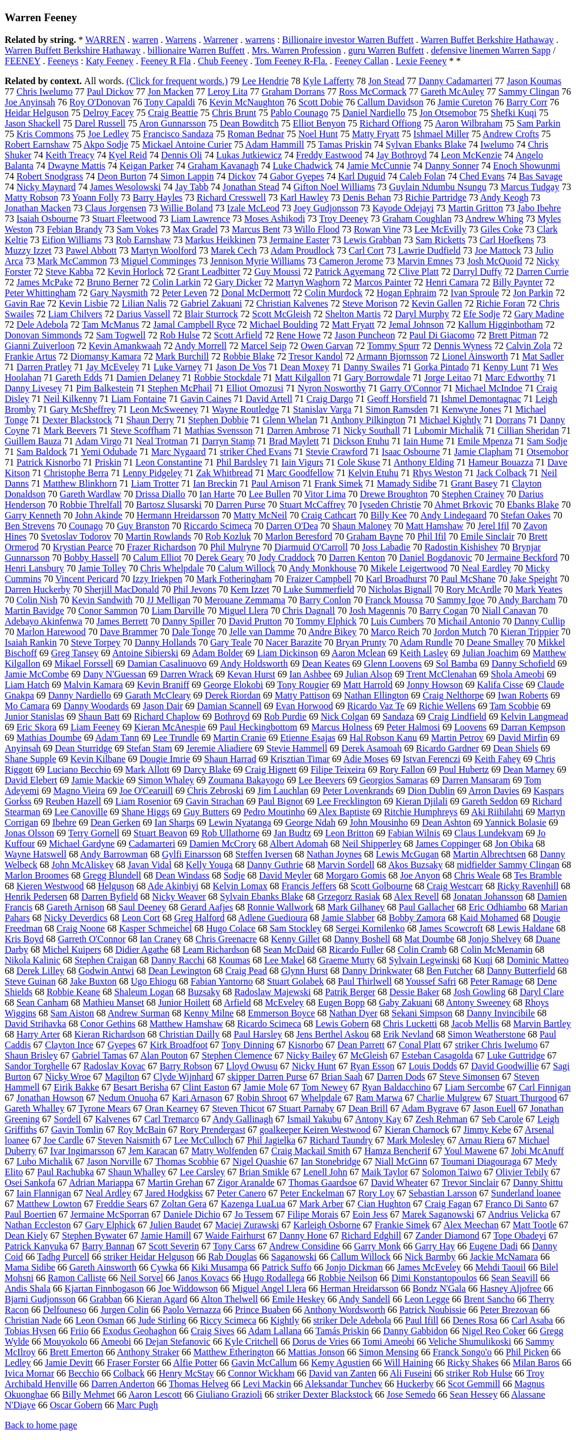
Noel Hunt (318, 134)
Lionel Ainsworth (475, 356)
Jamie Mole (266, 1087)
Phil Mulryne (235, 547)
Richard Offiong (390, 123)
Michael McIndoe (488, 388)
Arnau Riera (481, 1140)
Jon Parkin (533, 293)
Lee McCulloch (203, 1140)
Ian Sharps (175, 822)
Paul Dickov (110, 92)
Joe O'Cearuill (146, 791)
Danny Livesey (33, 388)
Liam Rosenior (143, 801)
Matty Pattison (302, 695)
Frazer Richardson (162, 547)
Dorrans (510, 420)
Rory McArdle (473, 589)
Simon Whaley (166, 780)
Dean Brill (368, 1108)
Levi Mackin (267, 1384)
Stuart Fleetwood (124, 219)
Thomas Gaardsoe (322, 1183)
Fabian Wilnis (414, 833)
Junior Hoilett (184, 1002)
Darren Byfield (109, 897)
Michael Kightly (450, 420)
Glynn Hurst (304, 971)
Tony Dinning (248, 1045)
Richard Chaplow (167, 716)
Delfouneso (64, 1310)
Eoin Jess (370, 1214)
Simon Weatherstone (486, 1034)
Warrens (181, 40)
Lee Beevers (321, 780)
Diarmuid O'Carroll (311, 547)
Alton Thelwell (229, 1299)
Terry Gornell (93, 833)
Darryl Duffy (477, 272)
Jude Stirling (162, 1320)
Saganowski (294, 1257)
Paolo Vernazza (192, 1310)
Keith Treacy (69, 155)
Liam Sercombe (475, 1087)
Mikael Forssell (83, 664)
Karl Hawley (304, 197)
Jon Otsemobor (448, 113)
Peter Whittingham (40, 293)
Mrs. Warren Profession (296, 50)
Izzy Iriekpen (157, 579)
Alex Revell (416, 897)
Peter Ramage (496, 981)
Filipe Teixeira (338, 769)
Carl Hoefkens (507, 240)
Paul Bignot (280, 801)
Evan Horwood (304, 706)
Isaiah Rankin (30, 642)
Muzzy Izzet (28, 250)
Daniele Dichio (191, 1214)
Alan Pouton (164, 1055)
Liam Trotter (155, 483)
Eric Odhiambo (497, 907)
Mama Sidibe (30, 1267)
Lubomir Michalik (449, 430)
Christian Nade (33, 1320)
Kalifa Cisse (500, 685)
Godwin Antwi (106, 971)
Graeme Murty (347, 960)
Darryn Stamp (228, 441)
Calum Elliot (157, 558)
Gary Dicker (238, 282)
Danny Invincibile (501, 1013)
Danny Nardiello (79, 695)
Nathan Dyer (353, 1013)
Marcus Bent (256, 229)
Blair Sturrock (211, 314)
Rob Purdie (285, 716)
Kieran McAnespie (169, 727)
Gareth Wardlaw (90, 494)
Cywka (164, 1267)
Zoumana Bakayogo (246, 780)
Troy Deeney (343, 219)
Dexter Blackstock (77, 420)
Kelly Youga (209, 865)
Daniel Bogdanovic (435, 558)
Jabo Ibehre (539, 208)
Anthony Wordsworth (344, 1310)
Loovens (470, 727)
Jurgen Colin (125, 1310)
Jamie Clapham (483, 452)
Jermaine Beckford (522, 558)
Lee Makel (284, 960)
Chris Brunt (234, 113)
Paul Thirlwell (365, 981)
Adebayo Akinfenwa (43, 621)
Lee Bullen (270, 494)
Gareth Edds (78, 378)
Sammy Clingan (529, 92)
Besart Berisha (140, 1087)
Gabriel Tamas (99, 1055)
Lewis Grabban (372, 240)
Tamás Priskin (342, 1331)
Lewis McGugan (407, 854)
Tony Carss (234, 1246)
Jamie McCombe (37, 674)
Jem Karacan (152, 1151)
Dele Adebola (42, 325)
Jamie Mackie (97, 780)
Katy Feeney (110, 61)
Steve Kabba (69, 272)
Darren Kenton (357, 558)
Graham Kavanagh (223, 166)
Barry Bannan (108, 1246)
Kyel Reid (127, 155)
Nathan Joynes (334, 854)
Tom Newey (325, 1087)
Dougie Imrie (164, 759)
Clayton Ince (69, 1045)
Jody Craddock (286, 558)
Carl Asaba (532, 1320)
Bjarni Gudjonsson (40, 1299)
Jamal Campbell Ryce (194, 325)
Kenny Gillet (295, 939)
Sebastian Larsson (443, 1193)
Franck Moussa (393, 600)
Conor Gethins (107, 1024)
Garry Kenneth (33, 515)
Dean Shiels (515, 748)
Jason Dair (163, 706)
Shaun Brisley (31, 1055)
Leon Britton (349, 833)
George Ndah (310, 822)
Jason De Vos (241, 367)
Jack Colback (502, 473)
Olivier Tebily (522, 1172)
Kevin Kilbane (98, 759)
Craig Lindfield (457, 716)
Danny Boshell (362, 939)
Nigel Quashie (259, 1161)
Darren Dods (401, 1077)
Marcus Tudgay (530, 187)
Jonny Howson (435, 685)
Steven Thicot (238, 1108)
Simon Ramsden (396, 409)
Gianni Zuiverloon (40, 346)
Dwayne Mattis (76, 166)
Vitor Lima (325, 494)
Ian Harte (217, 494)
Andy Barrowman (114, 854)
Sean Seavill (514, 1278)
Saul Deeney (142, 907)
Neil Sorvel (141, 1278)
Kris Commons (45, 134)
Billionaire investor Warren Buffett (348, 40)
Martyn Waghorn (308, 282)
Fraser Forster (133, 1363)
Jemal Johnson (416, 325)
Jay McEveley (112, 367)
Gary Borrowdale (378, 378)
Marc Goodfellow (300, 473)
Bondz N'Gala (438, 1288)
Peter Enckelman (312, 1193)
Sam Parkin (538, 123)
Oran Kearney (171, 1108)
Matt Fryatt (353, 325)
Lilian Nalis (144, 303)
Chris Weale (477, 875)
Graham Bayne (375, 536)
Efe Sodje (481, 314)
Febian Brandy (75, 229)
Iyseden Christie (390, 505)
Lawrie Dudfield (429, 250)
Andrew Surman (138, 1013)
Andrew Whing (494, 219)
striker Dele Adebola (352, 1320)
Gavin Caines (206, 399)
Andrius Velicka (518, 1214)
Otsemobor (547, 452)
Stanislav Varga (322, 409)
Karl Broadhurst (396, 579)
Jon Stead (386, 81)
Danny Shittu (538, 1183)
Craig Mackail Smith (310, 1151)
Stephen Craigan (106, 960)
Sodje (234, 875)
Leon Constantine (168, 462)
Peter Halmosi (413, 727)
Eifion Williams (72, 240)
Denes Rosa (474, 1320)
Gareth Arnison (75, 907)
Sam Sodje (547, 441)
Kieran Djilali (421, 801)
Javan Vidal (150, 865)
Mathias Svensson (218, 430)
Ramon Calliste (77, 1278)
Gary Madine (539, 314)
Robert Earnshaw (37, 144)
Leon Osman (99, 1320)
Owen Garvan (327, 346)
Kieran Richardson (109, 1034)
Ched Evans (482, 176)
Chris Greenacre (226, 939)
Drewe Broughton (394, 494)
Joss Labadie (386, 547)
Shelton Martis (353, 314)
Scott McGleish (281, 314)
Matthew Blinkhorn (80, 483)
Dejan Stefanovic (178, 1341)
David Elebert (31, 780)
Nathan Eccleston (38, 1225)
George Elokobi (233, 685)
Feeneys (63, 61)
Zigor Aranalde (245, 1183)
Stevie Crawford (336, 452)
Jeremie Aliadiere (219, 748)
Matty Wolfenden (224, 1151)
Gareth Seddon (490, 801)
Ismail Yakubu (314, 1119)
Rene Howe (299, 335)
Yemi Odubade (109, 452)
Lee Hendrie (265, 81)
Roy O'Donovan (100, 102)
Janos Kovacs (203, 1278)
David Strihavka (35, 1024)
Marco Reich (395, 632)
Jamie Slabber (348, 918)
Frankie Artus (30, 356)
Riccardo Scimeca (218, 526)
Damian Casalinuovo (167, 664)
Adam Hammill (274, 144)
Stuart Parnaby (306, 1108)
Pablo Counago (299, 113)
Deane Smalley (495, 642)
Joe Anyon (420, 875)
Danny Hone (303, 1236)
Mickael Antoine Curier (187, 144)
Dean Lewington (179, 971)
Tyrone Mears (104, 1108)
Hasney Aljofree (510, 1288)
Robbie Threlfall (90, 505)
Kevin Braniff (163, 685)
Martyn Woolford (164, 250)
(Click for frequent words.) (177, 81)
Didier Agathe (141, 950)
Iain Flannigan (43, 1193)
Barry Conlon (325, 600)
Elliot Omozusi (254, 388)
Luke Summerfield (319, 589)
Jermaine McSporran (110, 1214)
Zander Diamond (447, 1236)
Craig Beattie (173, 113)
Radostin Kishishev (461, 547)
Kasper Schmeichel (155, 928)
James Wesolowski (125, 187)
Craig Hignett (271, 769)
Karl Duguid (361, 176)
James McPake (44, 282)
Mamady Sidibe (407, 483)
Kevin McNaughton (247, 102)
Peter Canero (241, 1193)
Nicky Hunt (314, 1066)
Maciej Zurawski (247, 1225)
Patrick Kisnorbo (48, 462)
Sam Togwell (120, 335)
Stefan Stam (149, 748)
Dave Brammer (129, 632)
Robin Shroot (262, 1098)
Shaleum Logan (144, 992)
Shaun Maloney (362, 526)
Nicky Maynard (46, 187)
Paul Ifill (421, 1320)
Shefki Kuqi (514, 113)
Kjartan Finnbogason (104, 1288)
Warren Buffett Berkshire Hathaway (73, 50)
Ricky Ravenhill (527, 886)
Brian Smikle (264, 1172)
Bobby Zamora (417, 918)
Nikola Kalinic (33, 960)
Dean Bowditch (249, 123)
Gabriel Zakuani (211, 303)
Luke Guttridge (516, 1055)
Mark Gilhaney (356, 907)
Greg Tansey (75, 653)
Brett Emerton (76, 1352)
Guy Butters (206, 812)
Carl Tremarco (171, 1119)
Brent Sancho (489, 1299)
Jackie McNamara (504, 1257)
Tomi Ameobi (388, 1341)
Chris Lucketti (410, 1024)
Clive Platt (419, 272)
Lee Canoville (80, 812)
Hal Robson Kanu (383, 738)
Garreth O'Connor (91, 939)
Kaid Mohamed (489, 918)
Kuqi (483, 960)
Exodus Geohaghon (139, 1331)
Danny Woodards (96, 706)
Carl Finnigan (545, 1087)
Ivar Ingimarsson (82, 1151)
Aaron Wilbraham (468, 123)
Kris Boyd (24, 939)
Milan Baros (536, 1363)
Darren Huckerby (38, 589)
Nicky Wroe (68, 1077)
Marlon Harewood (51, 632)
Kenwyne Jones (471, 409)
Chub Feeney (223, 61)
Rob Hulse (179, 335)
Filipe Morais (312, 1214)
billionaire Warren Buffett (196, 50)
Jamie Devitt (68, 1363)
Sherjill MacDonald (122, 589)
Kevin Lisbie (83, 303)
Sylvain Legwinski (424, 960)
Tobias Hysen (30, 1331)
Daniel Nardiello (373, 113)
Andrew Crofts (510, 134)
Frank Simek (338, 483)
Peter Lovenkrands (357, 791)
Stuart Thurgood (526, 1098)
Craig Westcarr (455, 886)
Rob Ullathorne (230, 833)
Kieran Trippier (529, 632)
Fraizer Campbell (319, 579)
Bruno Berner (113, 282)
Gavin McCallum (264, 1363)
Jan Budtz (292, 833)
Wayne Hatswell (35, 854)
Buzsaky (204, 992)
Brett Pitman (513, 335)
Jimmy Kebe (487, 1130)
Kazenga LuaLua (253, 1204)
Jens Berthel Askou (332, 1034)
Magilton (122, 1077)
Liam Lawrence (200, 219)
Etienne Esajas (307, 738)
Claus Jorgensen (115, 208)
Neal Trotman (161, 441)
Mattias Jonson (316, 1352)
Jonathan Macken (38, 208)
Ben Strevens (30, 526)
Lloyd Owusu (252, 1066)
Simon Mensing (389, 1352)
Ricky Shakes (473, 1363)
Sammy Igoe (461, 600)
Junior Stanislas (34, 716)
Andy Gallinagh (242, 1119)
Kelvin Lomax (240, 886)
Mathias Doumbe (49, 738)
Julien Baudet (175, 1225)
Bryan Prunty (361, 642)
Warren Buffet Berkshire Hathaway (487, 40)
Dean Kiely (26, 1236)
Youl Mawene (470, 1151)
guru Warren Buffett (386, 50)
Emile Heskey (298, 1299)
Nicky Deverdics (76, 918)
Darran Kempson (533, 727)
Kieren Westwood (50, 886)
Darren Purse (240, 505)
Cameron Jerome (351, 261)
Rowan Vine (377, 229)
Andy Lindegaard (454, 515)
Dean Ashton (446, 822)
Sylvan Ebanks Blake (425, 144)
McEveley (284, 1002)
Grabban (105, 1299)
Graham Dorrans (293, 92)
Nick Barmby (430, 1257)
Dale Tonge (193, 632)
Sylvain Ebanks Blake (261, 897)
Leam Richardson (215, 950)
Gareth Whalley (34, 1108)
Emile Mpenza (485, 441)
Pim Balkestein (104, 388)
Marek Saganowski (438, 1214)
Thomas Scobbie (186, 1161)
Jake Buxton (93, 981)
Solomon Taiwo (451, 1172)
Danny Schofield (523, 664)
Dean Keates (325, 664)
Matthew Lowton (49, 1204)
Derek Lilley (40, 971)
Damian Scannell (229, 706)
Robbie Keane (73, 992)
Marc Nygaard (178, 452)
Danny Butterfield (521, 971)
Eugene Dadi (493, 1246)
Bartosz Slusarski (169, 505)
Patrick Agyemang (350, 272)
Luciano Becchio (79, 769)
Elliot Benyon (319, 123)
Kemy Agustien (340, 1363)
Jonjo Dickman (353, 1267)
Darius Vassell (143, 314)
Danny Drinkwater (377, 971)
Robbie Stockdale (227, 378)
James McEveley (429, 1267)
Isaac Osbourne (411, 452)
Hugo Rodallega (273, 1278)
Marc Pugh (137, 1405)
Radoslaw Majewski (272, 992)
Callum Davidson (390, 102)
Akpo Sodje (106, 144)
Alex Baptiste (344, 812)
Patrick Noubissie (432, 1310)
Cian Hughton (384, 1204)
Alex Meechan (471, 1225)
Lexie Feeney (421, 61)
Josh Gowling (479, 992)
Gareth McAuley (452, 92)
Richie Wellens (447, 706)
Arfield (237, 1002)
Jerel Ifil (494, 526)
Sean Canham (42, 1002)
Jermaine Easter (299, 240)
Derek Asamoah (371, 748)
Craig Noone (80, 928)
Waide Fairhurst (235, 1236)
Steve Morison (370, 303)
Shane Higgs (145, 812)
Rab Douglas (232, 1257)
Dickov (242, 176)
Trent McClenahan (441, 674)
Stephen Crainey (473, 494)
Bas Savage (540, 176)
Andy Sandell (365, 1299)
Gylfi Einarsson (191, 854)
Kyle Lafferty (328, 81)
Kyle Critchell (251, 1341)
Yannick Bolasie (516, 822)
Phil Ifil (431, 536)
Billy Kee (389, 515)
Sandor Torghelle (37, 1066)
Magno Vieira (79, 791)
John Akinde (98, 515)
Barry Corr (527, 102)
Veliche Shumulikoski (469, 1341)
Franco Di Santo (516, 1204)
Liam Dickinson (287, 653)
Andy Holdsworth (254, 664)
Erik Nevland (408, 1034)
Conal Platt (420, 1045)
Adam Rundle (426, 642)
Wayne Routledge (245, 409)
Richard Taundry (340, 1140)
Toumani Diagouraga (481, 1161)
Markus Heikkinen (220, 240)
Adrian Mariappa (101, 1183)
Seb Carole (503, 1119)
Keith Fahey (498, 759)
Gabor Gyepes (297, 176)
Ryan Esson (372, 1066)
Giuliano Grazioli (229, 1394)
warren (145, 40)
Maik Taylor (384, 1172)
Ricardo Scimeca (269, 1024)
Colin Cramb (422, 950)
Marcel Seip (264, 346)
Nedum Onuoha (128, 1098)
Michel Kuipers (71, 950)
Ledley (18, 1363)
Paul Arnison (275, 483)
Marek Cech (234, 250)
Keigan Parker (146, 166)
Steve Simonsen (469, 1077)
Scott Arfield (238, 335)
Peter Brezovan (509, 1310)
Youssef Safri (430, 981)
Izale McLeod (253, 208)
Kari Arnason (197, 1098)
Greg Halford (199, 918)
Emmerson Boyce (281, 1013)
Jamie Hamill (166, 1236)
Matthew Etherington (234, 1352)
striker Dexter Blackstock (325, 1394)
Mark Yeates (538, 589)
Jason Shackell (33, 123)
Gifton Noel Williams (334, 187)
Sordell (67, 1119)
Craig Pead (246, 971)
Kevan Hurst (251, 674)
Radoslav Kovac (114, 1066)
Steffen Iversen (263, 854)
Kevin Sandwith (102, 600)
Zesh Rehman (441, 1119)
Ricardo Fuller (356, 950)
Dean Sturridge (83, 748)
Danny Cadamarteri (456, 81)
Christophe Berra (76, 473)
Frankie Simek (402, 1225)
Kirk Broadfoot (179, 1045)
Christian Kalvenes (292, 303)
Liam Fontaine (139, 399)
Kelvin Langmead (534, 716)
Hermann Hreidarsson (177, 515)
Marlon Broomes (37, 875)
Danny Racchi (178, 960)
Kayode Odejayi (403, 208)
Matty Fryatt (375, 134)
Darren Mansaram (476, 780)
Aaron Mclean (359, 653)
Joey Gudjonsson (326, 208)
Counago (86, 526)
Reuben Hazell (73, 801)
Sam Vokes (137, 229)
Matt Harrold (367, 685)
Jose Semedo (411, 1394)
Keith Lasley (424, 653)
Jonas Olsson (29, 833)
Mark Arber (321, 1204)
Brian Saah (342, 1077)
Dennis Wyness (463, 346)
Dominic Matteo (537, 960)
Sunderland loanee (526, 1193)
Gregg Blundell (112, 875)
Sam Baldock (41, 452)
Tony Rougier (303, 685)
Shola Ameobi (517, 674)
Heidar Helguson (37, 113)
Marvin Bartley (542, 1024)
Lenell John (325, 1172)
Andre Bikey (332, 632)
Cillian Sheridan (528, 430)
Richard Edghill (371, 1236)
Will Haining (408, 1363)
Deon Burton (121, 176)
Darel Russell (100, 123)
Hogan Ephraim (407, 293)
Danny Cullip (539, 621)
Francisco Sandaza (178, 134)
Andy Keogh (504, 197)
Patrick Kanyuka (36, 1246)
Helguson (116, 886)
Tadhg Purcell (63, 1257)
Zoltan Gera (184, 1204)
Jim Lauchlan (283, 791)
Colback (128, 1373)
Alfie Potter (195, 1363)
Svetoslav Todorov (76, 536)
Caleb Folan (422, 176)
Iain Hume (424, 441)
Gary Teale (230, 642)
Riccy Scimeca (228, 1320)
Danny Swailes (371, 367)
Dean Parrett (360, 1045)
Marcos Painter (382, 282)
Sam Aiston (72, 1013)
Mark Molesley (416, 1140)
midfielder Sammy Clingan (508, 865)
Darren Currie (542, 272)
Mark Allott (147, 769)
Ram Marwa (379, 1098)
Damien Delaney (148, 378)
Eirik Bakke (76, 1087)
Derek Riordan (233, 695)
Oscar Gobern (76, 1405)
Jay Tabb (192, 187)
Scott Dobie (320, 102)
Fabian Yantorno (222, 981)
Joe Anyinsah (30, 102)
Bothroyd (231, 716)
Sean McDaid (289, 950)
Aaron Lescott (155, 1394)
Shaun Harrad (230, 759)
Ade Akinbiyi (173, 886)
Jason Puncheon (365, 335)
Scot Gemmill (474, 1384)
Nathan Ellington (376, 695)
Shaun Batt (99, 716)
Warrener (220, 40)
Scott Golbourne (381, 886)
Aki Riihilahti (497, 812)
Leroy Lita (228, 92)
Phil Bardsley (242, 462)
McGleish (368, 1055)
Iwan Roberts (523, 695)
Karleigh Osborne (327, 1225)
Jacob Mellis (475, 1024)
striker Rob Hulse (479, 1373)
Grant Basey (474, 483)
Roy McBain (142, 1130)
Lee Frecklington (349, 801)
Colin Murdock (333, 293)
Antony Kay (378, 1119)
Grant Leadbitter (209, 272)
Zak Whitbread (224, 473)
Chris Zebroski (215, 791)
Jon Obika (514, 844)
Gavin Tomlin (77, 1130)
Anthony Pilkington (368, 420)
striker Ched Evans (256, 452)
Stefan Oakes (526, 515)
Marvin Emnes (425, 261)
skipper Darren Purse (267, 1077)
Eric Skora (36, 727)
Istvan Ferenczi (431, 759)
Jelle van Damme (262, 632)
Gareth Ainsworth (102, 1267)
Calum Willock (246, 568)
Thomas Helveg (199, 1384)
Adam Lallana (275, 1331)
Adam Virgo (98, 441)
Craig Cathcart (329, 515)
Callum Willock (361, 1257)
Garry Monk (377, 1246)
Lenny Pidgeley (152, 473)
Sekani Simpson (422, 1013)
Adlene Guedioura (273, 918)
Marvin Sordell (345, 865)
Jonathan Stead (250, 187)
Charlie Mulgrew (449, 1098)
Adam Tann (117, 738)
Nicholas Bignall (400, 589)
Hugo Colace (230, 928)
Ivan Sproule (475, 293)
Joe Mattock (498, 250)
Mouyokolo (66, 1341)
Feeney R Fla (166, 61)
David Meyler (285, 875)
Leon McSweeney (164, 409)
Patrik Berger (350, 992)
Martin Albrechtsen (489, 854)
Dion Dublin (431, 791)
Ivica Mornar (29, 1373)
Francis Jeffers (308, 886)
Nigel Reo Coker (493, 1331)
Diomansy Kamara (106, 356)
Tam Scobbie (514, 706)
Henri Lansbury (34, 568)
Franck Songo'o (462, 1352)
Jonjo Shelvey (494, 939)
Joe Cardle (64, 1140)
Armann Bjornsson (392, 356)
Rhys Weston (437, 473)
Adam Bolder (217, 653)
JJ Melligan (168, 600)
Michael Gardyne (82, 844)
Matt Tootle (534, 1225)
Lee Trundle (176, 738)
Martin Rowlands (158, 536)
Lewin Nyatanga (240, 822)
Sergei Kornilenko (370, 928)
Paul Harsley (258, 1034)
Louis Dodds (433, 1066)
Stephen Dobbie (218, 420)
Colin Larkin (176, 282)
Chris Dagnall (308, 611)
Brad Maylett (294, 441)
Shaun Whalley (137, 1172)
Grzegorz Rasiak (348, 897)
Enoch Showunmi (526, 166)
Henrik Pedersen (36, 897)
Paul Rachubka (65, 1172)
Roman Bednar (256, 134)
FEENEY (23, 61)
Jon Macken (171, 92)
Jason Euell (494, 1108)
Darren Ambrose (298, 430)
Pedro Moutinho (274, 812)
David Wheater (399, 1183)
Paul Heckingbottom (258, 727)
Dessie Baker (414, 992)
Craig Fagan (448, 1204)
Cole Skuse (358, 462)
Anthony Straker (148, 1352)
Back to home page (41, 1425)
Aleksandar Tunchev (343, 1384)
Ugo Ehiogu (154, 981)
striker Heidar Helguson (149, 1257)
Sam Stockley (295, 928)
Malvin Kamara (93, 685)
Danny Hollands (165, 642)
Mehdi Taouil (500, 1267)
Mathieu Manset (113, 1002)
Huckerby (415, 1384)
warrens (260, 40)
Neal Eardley (486, 568)
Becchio (83, 1373)
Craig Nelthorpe (453, 695)
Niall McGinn (401, 1161)
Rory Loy (376, 1193)
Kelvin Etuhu (373, 473)
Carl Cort (366, 250)
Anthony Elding (424, 462)
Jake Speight (533, 579)
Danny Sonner (452, 166)
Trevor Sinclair (470, 1183)
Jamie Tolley (102, 568)
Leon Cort (141, 918)
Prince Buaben (262, 1310)
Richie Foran (500, 303)
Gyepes (122, 1045)
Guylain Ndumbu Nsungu (437, 187)
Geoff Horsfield (397, 399)
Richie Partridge (435, 197)
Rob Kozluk (228, 536)
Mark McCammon (72, 261)
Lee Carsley (202, 1172)
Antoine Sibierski (145, 653)
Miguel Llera (243, 611)
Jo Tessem (254, 1214)
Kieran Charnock (417, 1130)
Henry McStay (186, 1373)
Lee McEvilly (440, 229)
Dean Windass (182, 875)
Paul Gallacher (427, 907)
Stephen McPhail (180, 388)
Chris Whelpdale (172, 568)
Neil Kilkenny (70, 399)
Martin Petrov (457, 738)
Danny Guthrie (275, 865)
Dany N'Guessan (114, 674)
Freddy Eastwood (329, 155)
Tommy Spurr (393, 346)
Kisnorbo (306, 1045)
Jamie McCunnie (379, 166)
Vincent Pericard (86, 579)
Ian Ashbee (310, 674)
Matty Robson (31, 197)
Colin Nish (37, 600)
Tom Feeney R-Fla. (291, 61)
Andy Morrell (201, 346)
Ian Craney (161, 939)
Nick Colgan (344, 716)
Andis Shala (28, 1288)
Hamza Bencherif (397, 1151)
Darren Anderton (123, 1384)
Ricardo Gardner (447, 748)
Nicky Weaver (179, 897)
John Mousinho (378, 822)
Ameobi (116, 1341)
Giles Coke (502, 229)
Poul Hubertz (464, 769)
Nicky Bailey (312, 1055)
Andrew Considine (304, 1246)
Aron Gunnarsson (172, 123)
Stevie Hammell (297, 748)
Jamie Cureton (465, 102)
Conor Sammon (108, 611)
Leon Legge (427, 1299)
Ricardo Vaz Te (376, 706)
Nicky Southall (372, 430)
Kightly (284, 1320)
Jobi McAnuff (537, 1151)
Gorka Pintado (441, 367)
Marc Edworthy (514, 378)
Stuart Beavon (160, 833)
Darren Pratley (44, 367)
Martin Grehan (176, 1183)
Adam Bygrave (429, 1108)
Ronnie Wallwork (280, 907)
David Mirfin (523, 738)
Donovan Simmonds (43, 335)
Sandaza (398, 716)
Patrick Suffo (287, 1267)
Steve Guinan (30, 981)
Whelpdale (321, 1098)
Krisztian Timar (299, 759)
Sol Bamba (457, 664)
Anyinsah (23, 748)
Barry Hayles (157, 197)
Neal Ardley (108, 1193)
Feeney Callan (362, 61)
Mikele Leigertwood (409, 568)
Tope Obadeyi (519, 1236)
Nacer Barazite (293, 642)
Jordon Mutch (460, 632)
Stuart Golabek (295, 981)
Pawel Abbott (91, 250)
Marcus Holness (341, 727)
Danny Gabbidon (415, 1331)
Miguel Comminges (159, 261)
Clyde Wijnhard (184, 1077)
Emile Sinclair (488, 536)
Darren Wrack (186, 674)
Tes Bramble (538, 875)
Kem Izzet (249, 589)
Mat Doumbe (429, 939)
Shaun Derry (150, 420)
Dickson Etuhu (361, 441)
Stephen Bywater (94, 1236)
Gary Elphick (110, 1225)
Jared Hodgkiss (174, 1193)
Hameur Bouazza (501, 462)
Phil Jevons (194, 589)
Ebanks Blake (533, 505)
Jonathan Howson (50, 1098)
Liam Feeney (95, 727)
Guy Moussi (277, 272)
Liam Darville (178, 611)
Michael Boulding (283, 325)
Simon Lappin (187, 176)
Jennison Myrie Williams (257, 261)
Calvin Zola (528, 346)
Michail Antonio (469, 621)
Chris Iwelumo (44, 92)
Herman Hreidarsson (359, 1288)
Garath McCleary (158, 695)
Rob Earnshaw (143, 240)
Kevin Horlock (136, 272)
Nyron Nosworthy (332, 388)
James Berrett (122, 621)
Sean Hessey (473, 1394)
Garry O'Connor (410, 388)
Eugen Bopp (341, 1002)
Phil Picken (527, 1352)
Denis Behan (366, 197)
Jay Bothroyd (402, 155)
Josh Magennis (377, 611)
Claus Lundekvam (488, 833)
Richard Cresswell (231, 197)
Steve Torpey (95, 642)
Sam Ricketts (440, 240)
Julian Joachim (490, 653)
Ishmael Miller (442, 134)
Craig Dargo (330, 399)
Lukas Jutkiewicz (249, 155)
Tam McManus (110, 325)
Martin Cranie (239, 738)
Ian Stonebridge (331, 1161)
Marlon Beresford (298, 536)
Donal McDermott (256, 293)
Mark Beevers (70, 430)
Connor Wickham (261, 1373)
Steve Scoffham (140, 430)
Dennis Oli (181, 155)
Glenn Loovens (393, 664)
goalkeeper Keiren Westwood (315, 1130)
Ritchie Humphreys (421, 812)
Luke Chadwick (302, 166)
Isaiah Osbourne (47, 219)
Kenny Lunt (505, 367)
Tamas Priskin (345, 144)
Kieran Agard (162, 1299)
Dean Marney (529, 769)
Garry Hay (435, 1246)
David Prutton (255, 621)
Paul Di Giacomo (441, 335)
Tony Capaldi (169, 102)
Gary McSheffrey (82, 409)
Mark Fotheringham (234, 579)
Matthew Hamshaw (186, 1024)
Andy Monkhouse (323, 568)
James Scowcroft (451, 928)
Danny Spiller (188, 621)
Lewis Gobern (342, 1024)
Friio (79, 1331)
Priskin (108, 462)
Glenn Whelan (289, 420)
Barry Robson (185, 1066)
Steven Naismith (129, 1140)
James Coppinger (448, 844)
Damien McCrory (222, 844)
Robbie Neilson (347, 1278)
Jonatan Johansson (488, 897)
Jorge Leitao (447, 378)
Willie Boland (186, 208)
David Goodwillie (505, 1066)
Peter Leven (184, 293)
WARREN (105, 40)
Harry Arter (38, 1034)
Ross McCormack (373, 92)
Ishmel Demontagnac (481, 399)
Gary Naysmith (119, 293)
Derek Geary (219, 558)
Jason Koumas (534, 81)
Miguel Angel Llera (269, 1288)
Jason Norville (114, 1161)
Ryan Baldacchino (396, 1087)
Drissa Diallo (160, 494)
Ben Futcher (450, 971)
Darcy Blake (207, 769)
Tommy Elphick (326, 621)
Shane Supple (30, 759)
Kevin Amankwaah (125, 346)
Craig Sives (212, 1331)
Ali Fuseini (411, 1373)
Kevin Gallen (436, 303)
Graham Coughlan (417, 219)
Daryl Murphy (422, 314)
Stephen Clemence (237, 1055)
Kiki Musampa (219, 1267)
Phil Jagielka (271, 1140)
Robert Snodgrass (49, 176)
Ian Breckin (215, 483)
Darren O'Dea (292, 526)
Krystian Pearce (83, 547)
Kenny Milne (209, 1013)
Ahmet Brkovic (463, 505)
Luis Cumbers (397, 621)
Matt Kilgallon (303, 378)
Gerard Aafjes (207, 907)
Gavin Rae (25, 303)
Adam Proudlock (303, 250)
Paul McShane (468, 579)
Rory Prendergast (212, 1130)
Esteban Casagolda (437, 1055)
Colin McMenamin (496, 950)
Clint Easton (205, 1087)
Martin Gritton (475, 208)
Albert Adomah (298, 844)
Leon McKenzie (471, 155)
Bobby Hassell (91, 558)
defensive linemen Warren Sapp (490, 50)
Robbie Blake (249, 356)
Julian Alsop (368, 674)
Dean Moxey (304, 367)
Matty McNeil (260, 515)
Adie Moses (365, 759)
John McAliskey (83, 865)
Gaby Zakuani (405, 1002)
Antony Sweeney (478, 1002)
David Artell (268, 399)
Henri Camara (451, 282)
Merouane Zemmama (245, 600)
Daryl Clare (542, 992)
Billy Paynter (517, 282)
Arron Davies (494, 791)
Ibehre (64, 822)
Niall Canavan (509, 611)
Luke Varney (178, 367)
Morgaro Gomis (356, 875)
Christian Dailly (189, 1034)
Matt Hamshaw (434, 526)
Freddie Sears (122, 1204)
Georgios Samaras (393, 780)
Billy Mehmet (88, 1394)
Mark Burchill (182, 356)
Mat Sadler (543, 356)
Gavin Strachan (215, 801)
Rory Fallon (402, 769)
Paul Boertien (30, 1214)
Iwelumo (497, 144)
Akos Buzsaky (415, 865)
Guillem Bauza (33, 441)
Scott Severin (173, 1246)
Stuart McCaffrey (312, 505)
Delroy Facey (108, 113)
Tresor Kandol (315, 356)
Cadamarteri (152, 844)
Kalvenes (113, 1119)
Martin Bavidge (34, 611)
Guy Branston (143, 526)
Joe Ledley (108, 134)
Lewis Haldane (525, 928)
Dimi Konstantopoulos (434, 1278)
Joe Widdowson (188, 1288)
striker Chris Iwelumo (496, 1045)
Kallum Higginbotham (500, 325)
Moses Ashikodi (274, 219)
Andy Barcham (526, 600)
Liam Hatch (27, 685)
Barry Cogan (443, 611)
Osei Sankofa (30, 1183)
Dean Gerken (116, 822)
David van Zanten (343, 1373)
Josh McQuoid (494, 261)
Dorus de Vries (320, 1341)
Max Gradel (195, 229)
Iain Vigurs (302, 462)
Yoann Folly (95, 197)
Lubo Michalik (44, 1161)
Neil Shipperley (371, 844)
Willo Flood (316, 229)
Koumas (234, 960)
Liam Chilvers (75, 314)
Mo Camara (27, 706)
